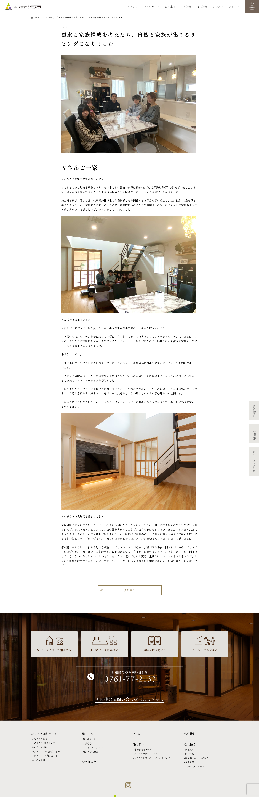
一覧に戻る (128, 590)
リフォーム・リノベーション (97, 747)
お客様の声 (89, 761)
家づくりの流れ (39, 747)
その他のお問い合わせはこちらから (129, 699)
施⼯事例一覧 (89, 738)
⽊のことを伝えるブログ (146, 753)
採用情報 (202, 6)
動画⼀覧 (189, 753)
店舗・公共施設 (90, 751)
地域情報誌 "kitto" (143, 749)
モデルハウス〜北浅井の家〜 (46, 751)
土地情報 (186, 6)
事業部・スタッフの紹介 (197, 757)
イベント (132, 6)
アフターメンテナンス (226, 6)
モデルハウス (151, 6)
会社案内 (170, 6)
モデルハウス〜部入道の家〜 (46, 755)
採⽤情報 (189, 762)
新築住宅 (87, 743)
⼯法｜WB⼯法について (43, 742)
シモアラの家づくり (41, 738)
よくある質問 (38, 759)
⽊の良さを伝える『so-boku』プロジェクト (155, 757)
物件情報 (190, 734)
